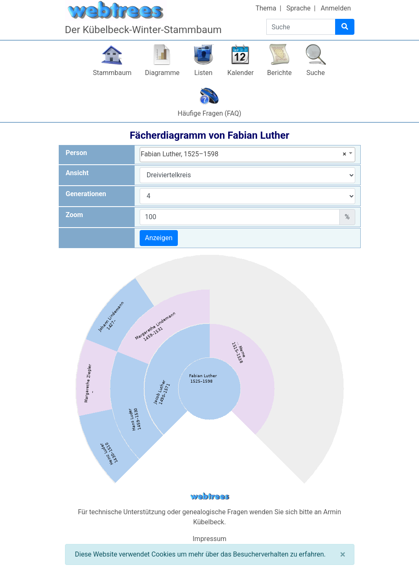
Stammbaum (112, 73)
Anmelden (335, 8)
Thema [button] (265, 8)
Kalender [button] (240, 73)
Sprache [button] (298, 8)
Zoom (74, 215)
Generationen (86, 194)
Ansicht (77, 173)
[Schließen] (343, 554)
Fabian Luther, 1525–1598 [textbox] (243, 154)
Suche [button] (316, 73)
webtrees (210, 496)
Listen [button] (203, 73)
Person (76, 153)
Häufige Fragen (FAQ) (210, 113)
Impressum (209, 539)
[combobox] (247, 154)
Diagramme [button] (162, 73)
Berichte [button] (279, 73)
